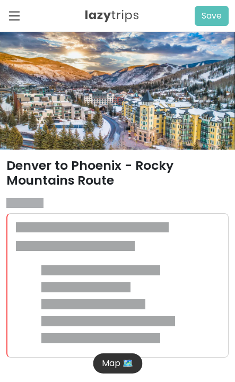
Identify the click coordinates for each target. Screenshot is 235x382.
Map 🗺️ (117, 363)
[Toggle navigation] (17, 16)
